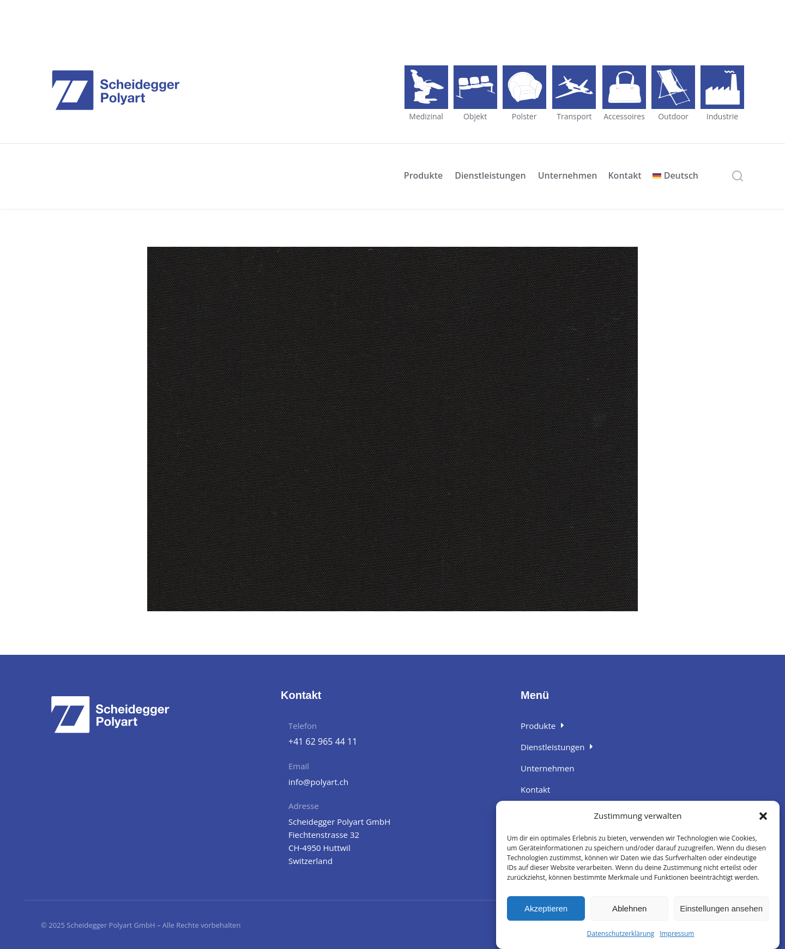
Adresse (303, 805)
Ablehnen (629, 908)
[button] (763, 816)
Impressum (677, 933)
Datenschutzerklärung (621, 933)
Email (298, 766)
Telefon (302, 725)
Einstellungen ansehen (721, 908)
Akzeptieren (545, 908)
